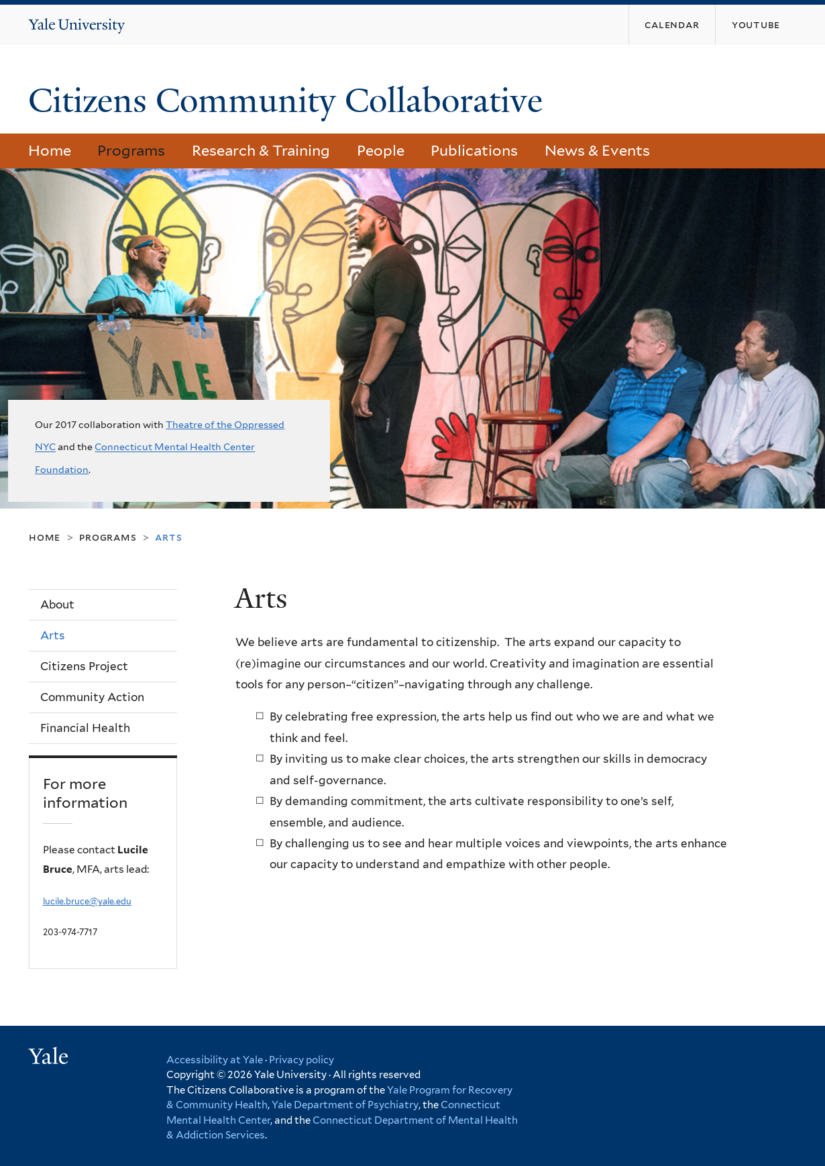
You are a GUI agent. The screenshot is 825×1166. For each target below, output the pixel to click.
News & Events (597, 150)
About (57, 604)
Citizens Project (84, 666)
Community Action (92, 697)
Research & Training (261, 150)
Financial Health (85, 728)
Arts (52, 635)
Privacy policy (301, 1060)
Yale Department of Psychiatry (345, 1105)
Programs (131, 150)
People (380, 150)
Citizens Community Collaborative (289, 100)
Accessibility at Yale (214, 1060)
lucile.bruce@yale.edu (87, 901)
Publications (474, 150)
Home (49, 150)
